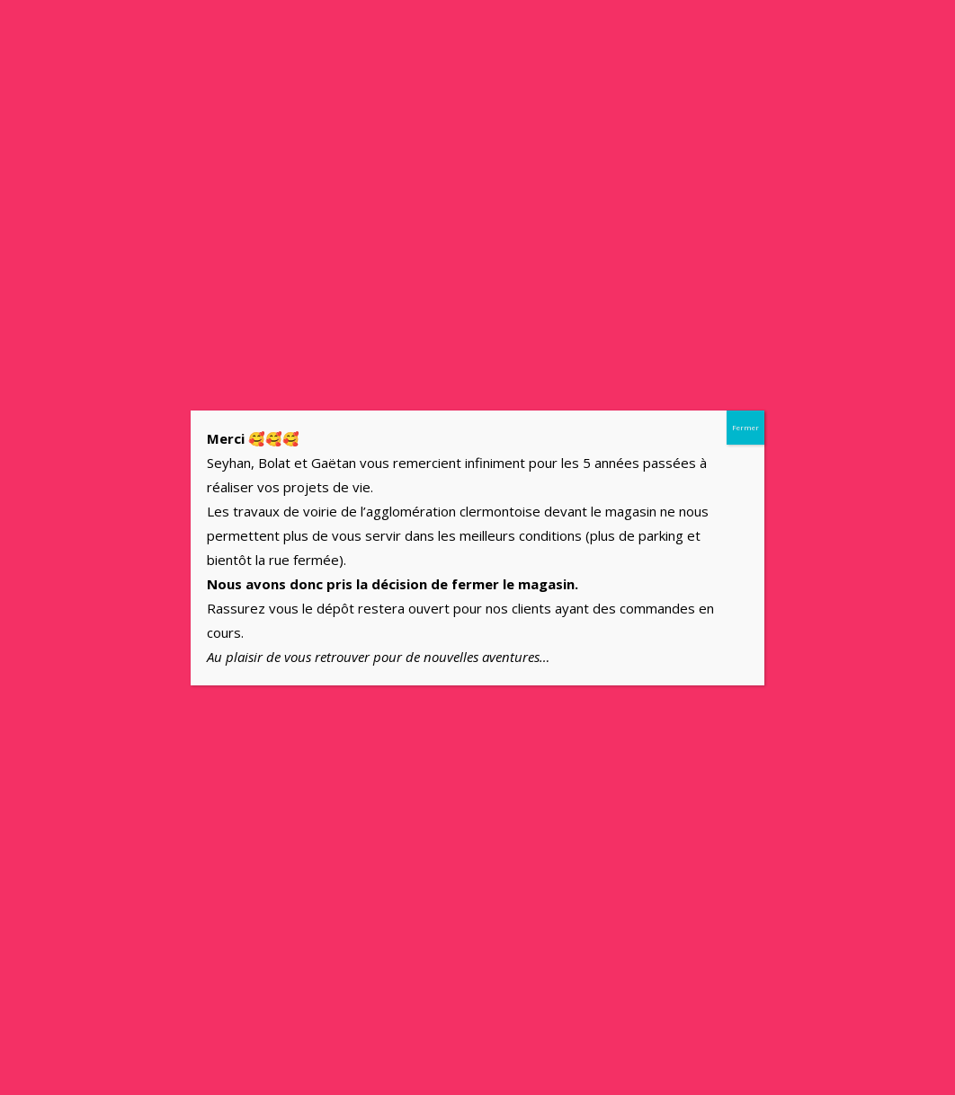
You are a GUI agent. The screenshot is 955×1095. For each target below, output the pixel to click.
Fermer (745, 427)
